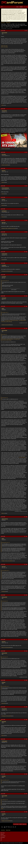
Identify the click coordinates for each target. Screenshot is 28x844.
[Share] (25, 30)
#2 (26, 108)
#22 (26, 680)
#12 (26, 274)
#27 (26, 793)
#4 (26, 168)
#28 (26, 811)
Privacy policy (3, 837)
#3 (26, 152)
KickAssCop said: (5, 280)
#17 (26, 536)
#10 (26, 251)
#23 (26, 706)
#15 (26, 328)
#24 (26, 719)
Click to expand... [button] (14, 289)
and (4, 148)
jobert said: (4, 334)
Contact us (2, 834)
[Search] (26, 7)
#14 (26, 306)
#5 (26, 185)
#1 (26, 30)
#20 (26, 639)
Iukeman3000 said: (5, 570)
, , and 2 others (8, 228)
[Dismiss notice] (25, 9)
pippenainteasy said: (5, 542)
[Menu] (2, 7)
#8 (26, 220)
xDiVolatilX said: (4, 312)
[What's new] (24, 7)
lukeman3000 (4, 28)
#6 (26, 197)
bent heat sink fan (22, 457)
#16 (26, 516)
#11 (26, 263)
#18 (26, 564)
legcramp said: (4, 397)
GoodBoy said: (4, 799)
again (2, 808)
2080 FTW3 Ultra (4, 45)
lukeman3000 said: (5, 686)
